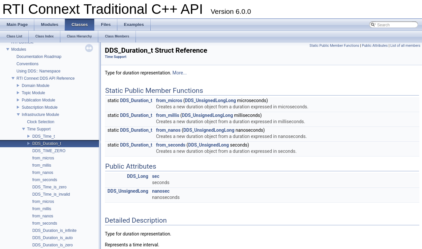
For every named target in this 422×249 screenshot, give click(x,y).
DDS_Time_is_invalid (51, 194)
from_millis (41, 165)
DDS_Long (137, 176)
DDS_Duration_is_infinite (54, 230)
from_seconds (44, 180)
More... (179, 72)
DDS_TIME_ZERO (49, 151)
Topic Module (33, 93)
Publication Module (38, 100)
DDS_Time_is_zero (49, 187)
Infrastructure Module (40, 114)
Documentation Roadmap (38, 56)
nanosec (160, 191)
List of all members (405, 45)
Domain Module (35, 85)
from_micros (43, 158)
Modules (18, 49)
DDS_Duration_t (46, 143)
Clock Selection (40, 122)
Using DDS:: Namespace (38, 71)
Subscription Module (40, 107)
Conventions (27, 64)
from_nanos (42, 172)
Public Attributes (375, 45)
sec (155, 176)
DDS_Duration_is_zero (52, 245)
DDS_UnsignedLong (208, 145)
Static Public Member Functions (334, 45)
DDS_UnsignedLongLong (210, 100)
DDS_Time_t (43, 136)
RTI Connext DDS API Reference (45, 78)
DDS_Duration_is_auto (52, 237)
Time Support (39, 129)
